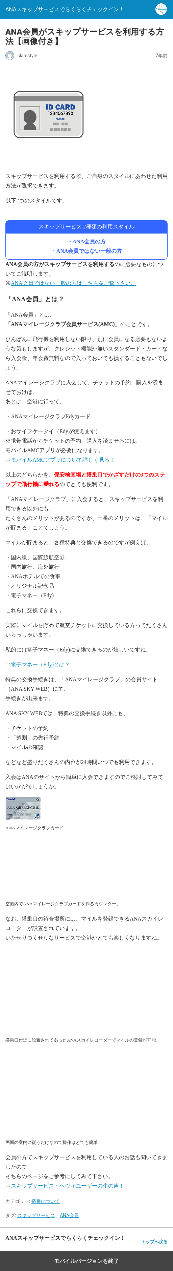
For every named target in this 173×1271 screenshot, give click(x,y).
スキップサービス (36, 1215)
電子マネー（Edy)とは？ (40, 664)
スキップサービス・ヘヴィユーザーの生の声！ (67, 1186)
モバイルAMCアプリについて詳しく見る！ (63, 460)
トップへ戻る (154, 1241)
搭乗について (45, 1201)
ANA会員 (69, 1215)
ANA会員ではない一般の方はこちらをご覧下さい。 (73, 283)
